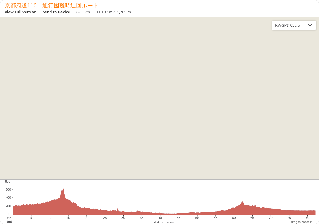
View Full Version (20, 12)
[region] (159, 98)
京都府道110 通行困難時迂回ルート (51, 5)
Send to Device (56, 12)
